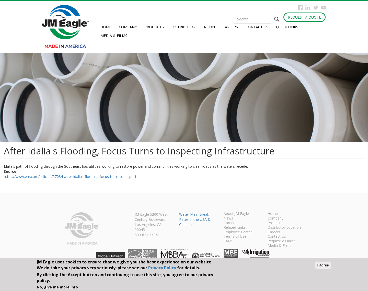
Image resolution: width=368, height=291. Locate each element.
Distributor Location (193, 27)
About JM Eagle (236, 214)
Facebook (300, 7)
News (228, 218)
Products (154, 27)
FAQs (228, 241)
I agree (323, 265)
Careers (230, 27)
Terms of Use (235, 237)
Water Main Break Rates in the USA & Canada (195, 219)
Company (128, 27)
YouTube (323, 7)
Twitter (315, 7)
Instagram (307, 7)
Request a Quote (304, 17)
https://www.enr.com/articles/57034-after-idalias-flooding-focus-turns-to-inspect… (71, 176)
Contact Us (257, 27)
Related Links (235, 228)
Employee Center (238, 232)
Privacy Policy (162, 268)
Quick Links (287, 27)
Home (105, 27)
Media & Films (113, 35)
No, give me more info (57, 287)
